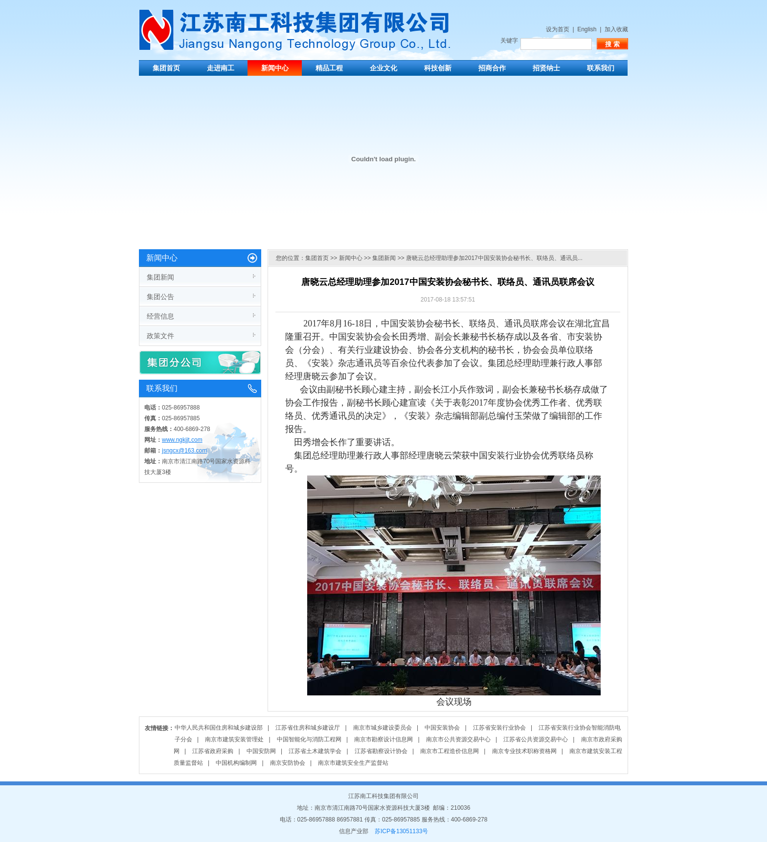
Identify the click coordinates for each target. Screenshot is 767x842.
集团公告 (160, 297)
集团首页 (166, 68)
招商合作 (492, 68)
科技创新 (437, 68)
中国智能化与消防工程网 (309, 739)
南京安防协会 (287, 762)
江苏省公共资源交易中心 (535, 739)
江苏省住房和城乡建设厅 (307, 727)
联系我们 (600, 68)
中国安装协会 (442, 727)
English (586, 29)
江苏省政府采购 (212, 751)
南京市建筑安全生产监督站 (353, 762)
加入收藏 (616, 29)
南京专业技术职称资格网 (524, 751)
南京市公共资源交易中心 (458, 739)
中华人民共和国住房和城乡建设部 (219, 727)
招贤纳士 (546, 68)
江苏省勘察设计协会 (381, 751)
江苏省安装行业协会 (499, 727)
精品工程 (329, 68)
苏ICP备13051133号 (401, 831)
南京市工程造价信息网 (449, 751)
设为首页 (557, 29)
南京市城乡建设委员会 (382, 727)
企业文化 (383, 68)
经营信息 (160, 316)
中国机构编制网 (236, 762)
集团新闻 (160, 277)
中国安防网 (261, 751)
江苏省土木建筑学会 (315, 751)
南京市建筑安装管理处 (234, 739)
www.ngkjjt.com (182, 439)
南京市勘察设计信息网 (383, 739)
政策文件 (160, 336)
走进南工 (220, 68)
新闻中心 (275, 68)
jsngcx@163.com (184, 450)
